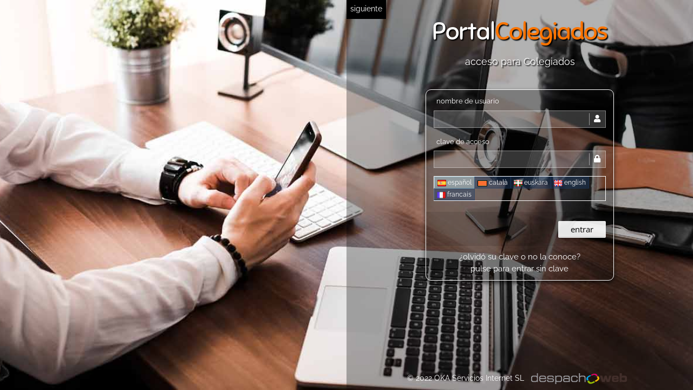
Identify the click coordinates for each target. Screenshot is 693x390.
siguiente (366, 8)
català (493, 182)
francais (454, 194)
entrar (582, 229)
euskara (531, 182)
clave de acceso (462, 142)
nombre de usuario (467, 101)
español (454, 182)
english (570, 182)
